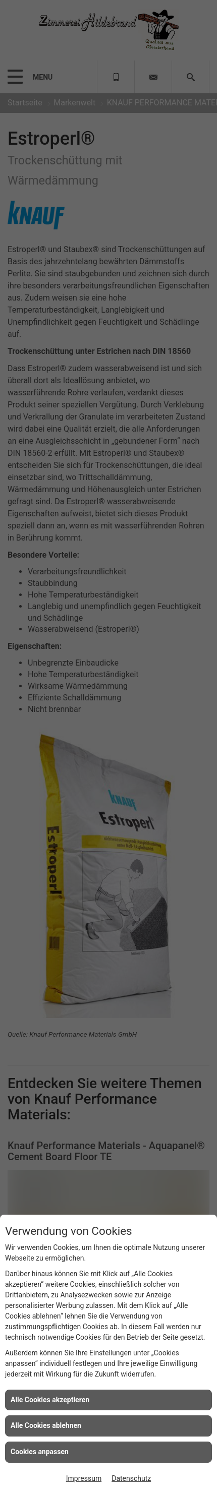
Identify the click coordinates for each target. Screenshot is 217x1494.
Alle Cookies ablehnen (46, 1425)
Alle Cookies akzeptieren (50, 1400)
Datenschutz (131, 1478)
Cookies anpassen (40, 1452)
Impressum (83, 1478)
